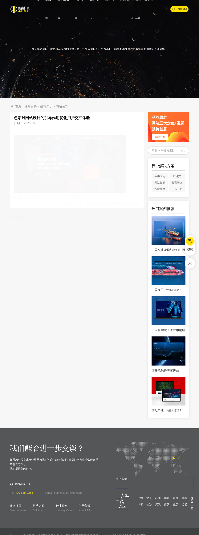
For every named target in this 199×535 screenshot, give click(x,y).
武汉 (158, 504)
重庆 (175, 504)
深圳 (175, 498)
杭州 (158, 498)
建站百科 (135, 18)
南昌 (184, 498)
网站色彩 (62, 106)
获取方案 (160, 136)
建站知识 (46, 106)
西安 (166, 504)
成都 (140, 504)
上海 (140, 498)
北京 (149, 498)
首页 (16, 106)
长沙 (149, 504)
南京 (166, 498)
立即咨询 (179, 9)
